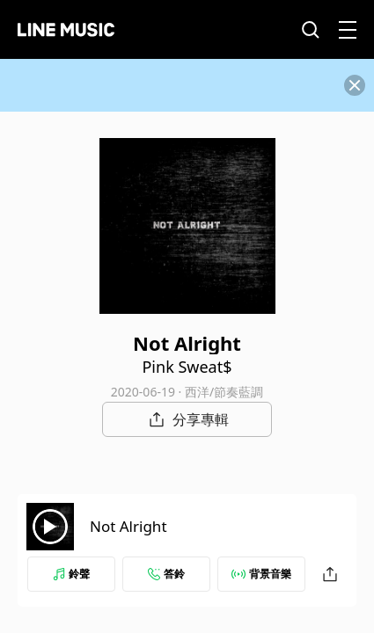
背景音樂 (261, 573)
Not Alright (128, 526)
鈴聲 (71, 573)
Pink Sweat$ (186, 366)
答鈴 (166, 573)
